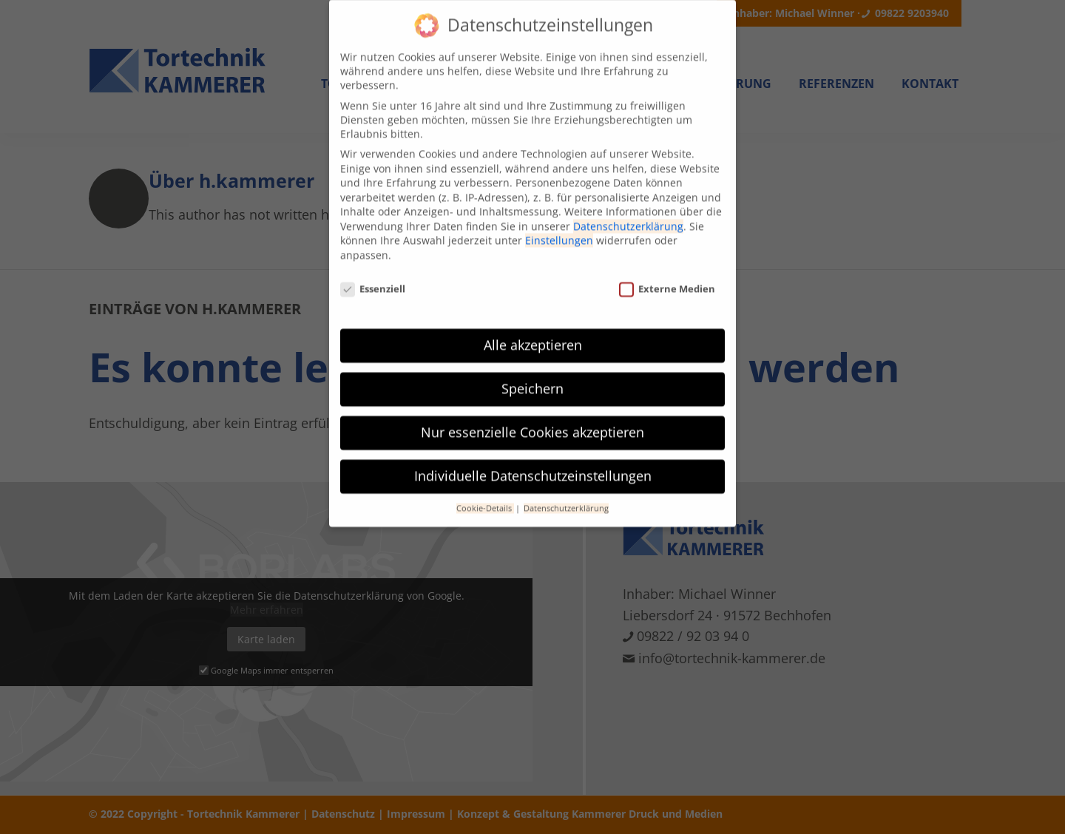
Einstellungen (559, 228)
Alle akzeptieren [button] (533, 333)
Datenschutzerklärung (628, 213)
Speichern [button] (532, 376)
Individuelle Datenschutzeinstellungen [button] (533, 463)
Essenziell (372, 276)
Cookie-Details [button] (485, 496)
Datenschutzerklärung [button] (566, 496)
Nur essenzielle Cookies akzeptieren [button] (532, 420)
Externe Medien (667, 276)
